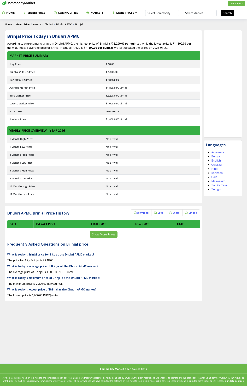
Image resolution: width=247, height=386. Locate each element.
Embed (191, 212)
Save (158, 212)
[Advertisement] (223, 83)
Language (235, 3)
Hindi (214, 169)
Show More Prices (103, 234)
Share (174, 212)
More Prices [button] (123, 13)
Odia (214, 177)
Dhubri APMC (64, 24)
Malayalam (218, 181)
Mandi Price (34, 13)
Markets (94, 13)
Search (227, 13)
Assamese (217, 152)
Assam (37, 24)
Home (8, 13)
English (216, 160)
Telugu (216, 189)
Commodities (66, 13)
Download (141, 212)
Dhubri (49, 24)
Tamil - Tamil (219, 185)
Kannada (217, 173)
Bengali (216, 156)
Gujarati (216, 165)
